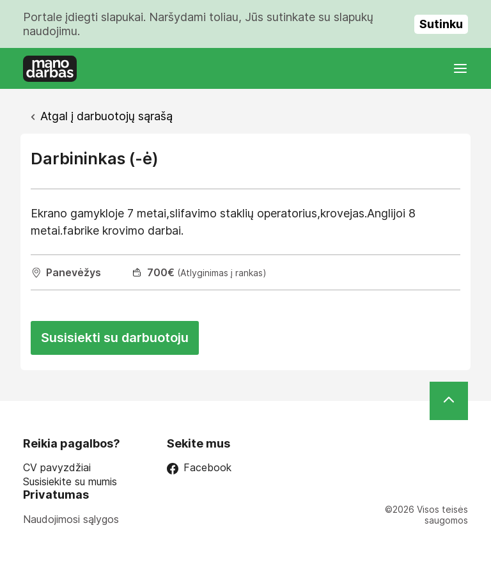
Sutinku (441, 24)
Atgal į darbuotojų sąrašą (106, 116)
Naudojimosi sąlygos (71, 519)
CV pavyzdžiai (57, 468)
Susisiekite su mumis (70, 482)
